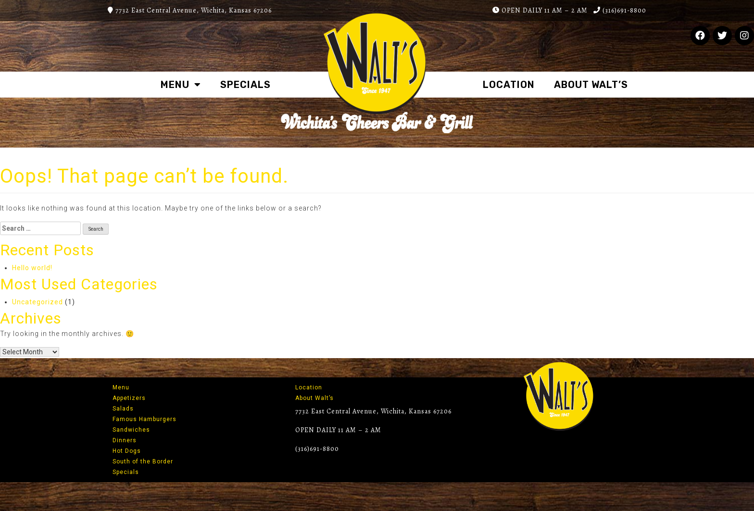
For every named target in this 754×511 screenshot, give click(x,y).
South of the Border (143, 461)
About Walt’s (591, 84)
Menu (181, 84)
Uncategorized (37, 302)
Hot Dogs (127, 451)
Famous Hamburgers (144, 419)
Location (509, 84)
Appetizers (129, 398)
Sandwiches (131, 429)
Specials (245, 84)
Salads (123, 408)
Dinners (125, 440)
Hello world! (32, 268)
